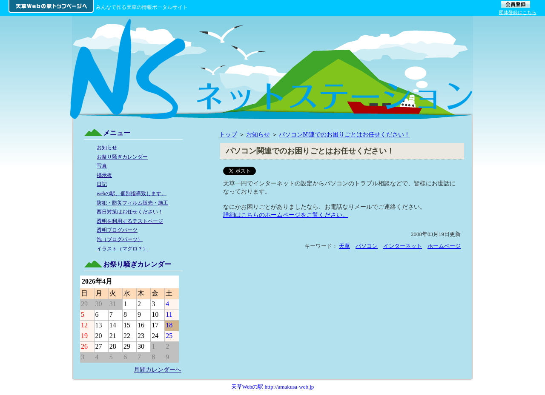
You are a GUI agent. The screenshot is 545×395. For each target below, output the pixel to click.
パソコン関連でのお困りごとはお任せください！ (344, 134)
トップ (228, 134)
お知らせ (258, 134)
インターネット (402, 246)
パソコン (367, 246)
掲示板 (104, 175)
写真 (102, 166)
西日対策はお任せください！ (130, 212)
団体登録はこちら (517, 12)
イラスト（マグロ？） (122, 249)
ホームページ (444, 246)
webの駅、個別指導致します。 (131, 193)
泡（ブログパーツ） (120, 239)
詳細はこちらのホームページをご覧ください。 (285, 214)
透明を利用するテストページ (130, 221)
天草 (344, 246)
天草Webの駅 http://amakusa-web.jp (272, 387)
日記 (102, 184)
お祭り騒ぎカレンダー (122, 157)
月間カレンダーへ (157, 369)
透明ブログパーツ (117, 230)
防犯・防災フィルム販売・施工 (132, 203)
